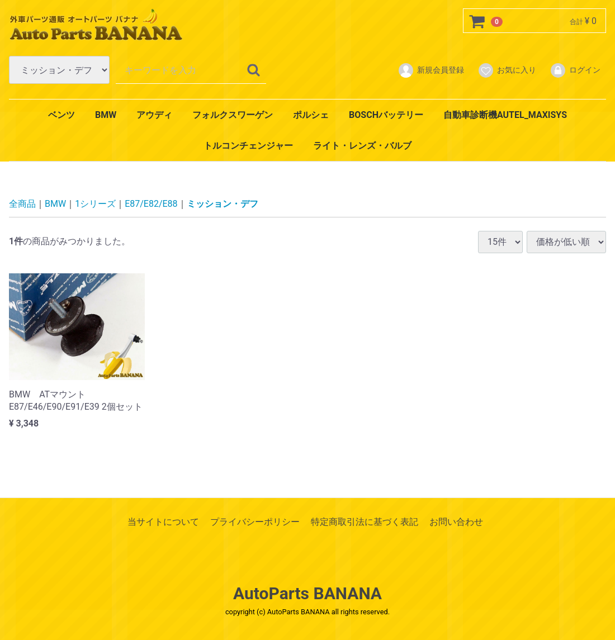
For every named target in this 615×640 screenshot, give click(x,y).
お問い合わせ (456, 521)
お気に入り (506, 70)
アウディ (154, 115)
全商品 (22, 203)
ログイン (575, 70)
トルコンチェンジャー (248, 145)
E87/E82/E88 (151, 203)
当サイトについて (163, 521)
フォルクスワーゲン (232, 115)
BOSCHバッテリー (386, 115)
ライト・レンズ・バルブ (362, 145)
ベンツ (61, 115)
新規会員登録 (431, 70)
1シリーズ (95, 203)
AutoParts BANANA (307, 593)
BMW (105, 115)
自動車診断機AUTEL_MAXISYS (505, 115)
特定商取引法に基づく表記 (364, 521)
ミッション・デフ (222, 203)
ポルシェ (311, 115)
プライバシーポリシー (255, 521)
